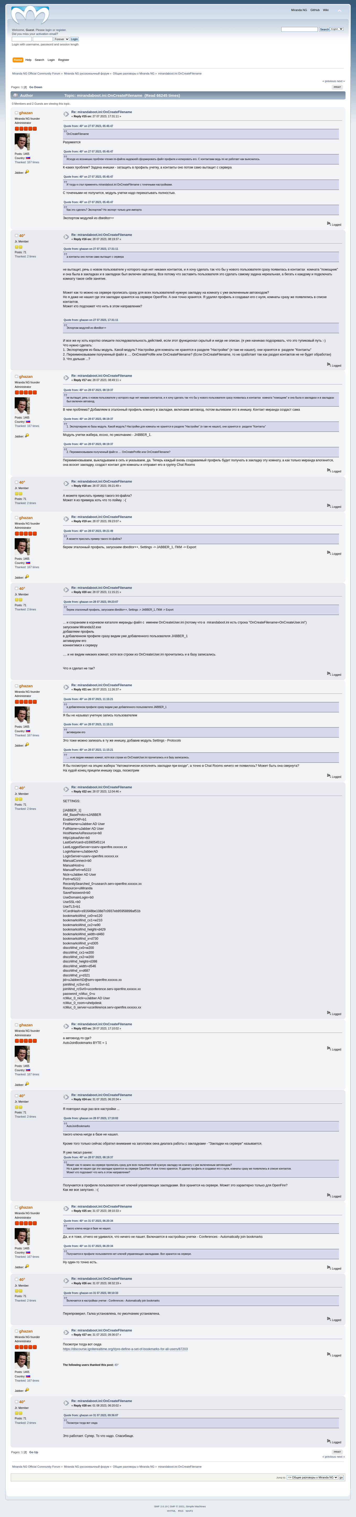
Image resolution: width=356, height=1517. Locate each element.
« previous (329, 81)
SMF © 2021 (177, 1506)
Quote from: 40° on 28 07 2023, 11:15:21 (88, 699)
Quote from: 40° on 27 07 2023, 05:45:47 (88, 126)
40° (22, 235)
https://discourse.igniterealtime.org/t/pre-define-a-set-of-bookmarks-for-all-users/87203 (125, 1349)
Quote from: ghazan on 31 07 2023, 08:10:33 (91, 1293)
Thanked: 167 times (27, 162)
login (49, 29)
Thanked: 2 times (25, 256)
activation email (46, 33)
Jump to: (281, 1477)
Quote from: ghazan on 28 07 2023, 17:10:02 (91, 1118)
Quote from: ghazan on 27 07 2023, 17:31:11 (91, 248)
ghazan (26, 112)
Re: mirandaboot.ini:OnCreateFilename (101, 112)
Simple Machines (196, 1506)
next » (341, 81)
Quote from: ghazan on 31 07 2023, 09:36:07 (91, 1415)
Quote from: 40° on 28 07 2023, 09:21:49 (88, 531)
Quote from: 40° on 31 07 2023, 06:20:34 (88, 1220)
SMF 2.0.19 (161, 1506)
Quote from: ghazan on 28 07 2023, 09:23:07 (91, 601)
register (61, 29)
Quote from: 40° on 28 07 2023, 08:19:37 (88, 390)
